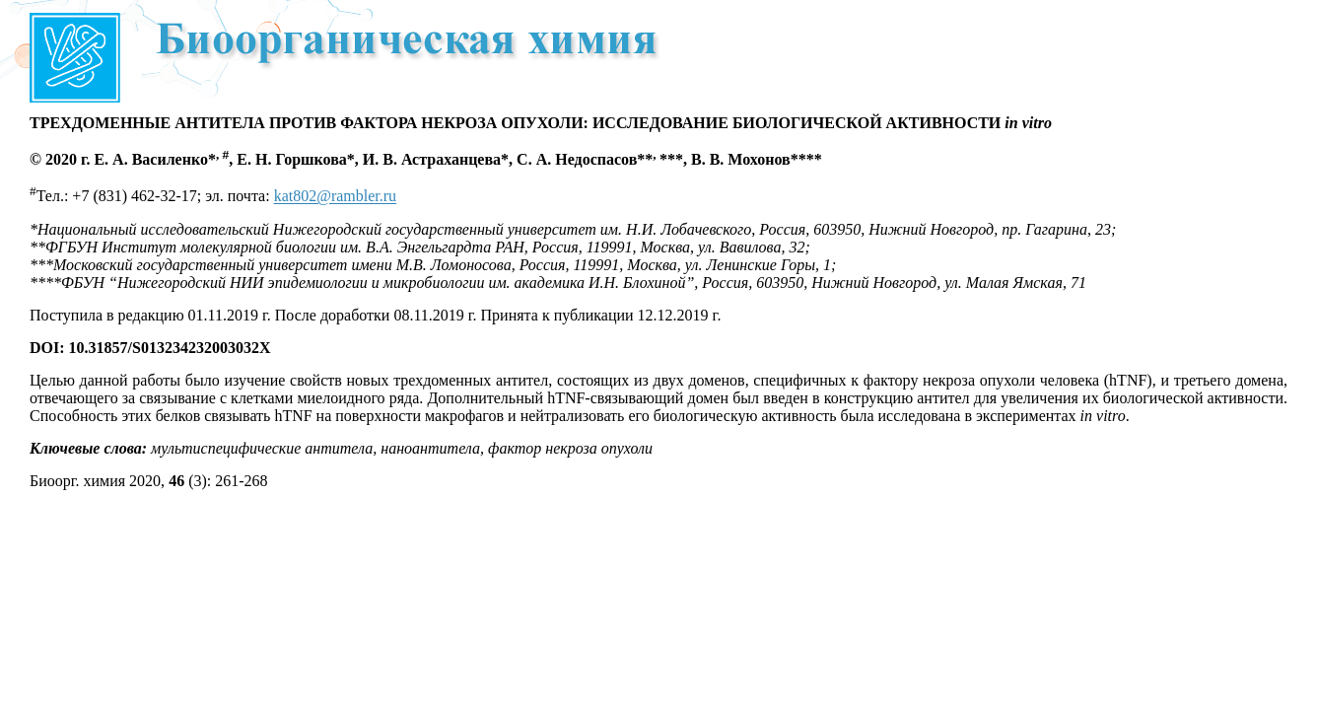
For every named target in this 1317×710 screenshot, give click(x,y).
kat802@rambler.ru (335, 196)
